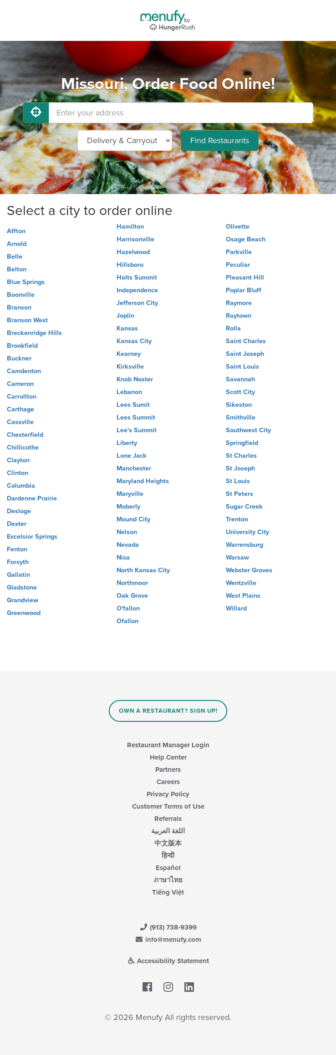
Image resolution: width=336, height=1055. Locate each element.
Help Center (168, 757)
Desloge (19, 511)
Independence (137, 290)
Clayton (18, 460)
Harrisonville (135, 239)
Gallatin (18, 575)
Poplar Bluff (243, 290)
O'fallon (128, 608)
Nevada (128, 545)
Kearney (129, 354)
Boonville (21, 295)
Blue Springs (26, 282)
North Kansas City (143, 570)
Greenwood (24, 613)
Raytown (238, 316)
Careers (168, 782)
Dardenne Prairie (32, 498)
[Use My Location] (36, 112)
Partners (168, 769)
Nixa (123, 557)
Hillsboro (130, 265)
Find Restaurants (219, 140)
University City (247, 532)
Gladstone (22, 587)
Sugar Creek (244, 506)
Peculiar (238, 265)
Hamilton (130, 226)
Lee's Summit (137, 430)
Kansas (127, 328)
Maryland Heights (143, 481)
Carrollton (21, 396)
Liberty (127, 443)
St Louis (238, 481)
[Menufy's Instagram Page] (168, 988)
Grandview (22, 600)
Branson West (27, 320)
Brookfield (22, 346)
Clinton (17, 473)
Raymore (239, 303)
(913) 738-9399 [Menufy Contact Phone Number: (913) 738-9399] (168, 927)
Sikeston (239, 405)
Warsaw (237, 557)
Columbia (21, 486)
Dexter (16, 524)
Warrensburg (244, 545)
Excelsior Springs (32, 536)
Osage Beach (245, 239)
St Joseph (240, 468)
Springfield (242, 443)
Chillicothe (23, 447)
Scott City (240, 392)
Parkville (239, 252)
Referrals (168, 819)
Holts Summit (137, 277)
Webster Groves (249, 570)
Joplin (125, 316)
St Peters (239, 494)
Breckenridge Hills (34, 333)
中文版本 (168, 843)
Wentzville (241, 583)
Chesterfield (25, 435)
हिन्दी (168, 855)
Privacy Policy (168, 794)
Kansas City (134, 341)
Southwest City (248, 430)
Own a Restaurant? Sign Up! (168, 711)
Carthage (20, 409)
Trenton (237, 519)
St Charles (241, 456)
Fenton (17, 549)
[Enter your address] (181, 112)
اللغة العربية (168, 831)
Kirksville (130, 366)
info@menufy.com (168, 939)
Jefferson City (137, 303)
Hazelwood (133, 252)
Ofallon (127, 621)
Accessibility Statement (168, 961)
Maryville (130, 494)
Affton (16, 231)
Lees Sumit (133, 405)
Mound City (133, 519)
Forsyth (18, 562)
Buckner (19, 358)
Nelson (127, 532)
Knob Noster (135, 379)
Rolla (233, 328)
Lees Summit (136, 417)
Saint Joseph (245, 354)
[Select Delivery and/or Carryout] (124, 140)
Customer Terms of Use (168, 806)
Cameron (20, 384)
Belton (16, 269)
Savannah (240, 379)
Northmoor (132, 583)
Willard (236, 608)
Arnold (16, 244)
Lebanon (129, 392)
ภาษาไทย (168, 880)
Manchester (134, 468)
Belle (14, 256)
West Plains (243, 596)
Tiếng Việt (168, 892)
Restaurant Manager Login (168, 745)
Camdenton (24, 371)
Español (168, 868)
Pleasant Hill (245, 277)
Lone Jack (132, 456)
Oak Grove (132, 596)
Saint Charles (246, 341)
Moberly (128, 506)
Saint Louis (242, 366)
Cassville (20, 422)
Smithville (240, 417)
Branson (19, 307)
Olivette (237, 226)
